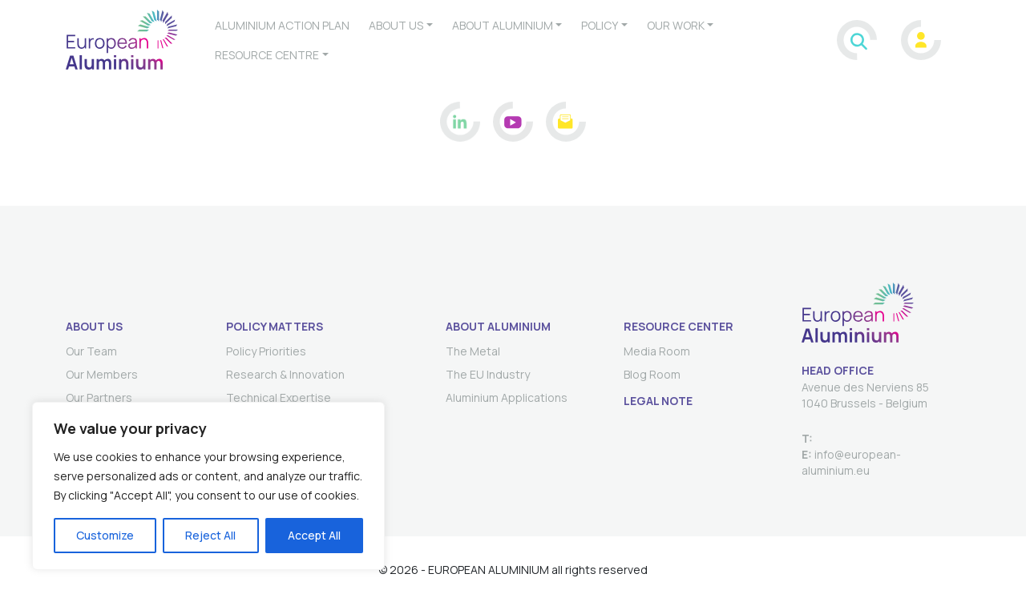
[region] (208, 486)
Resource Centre (267, 54)
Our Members (102, 374)
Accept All (314, 535)
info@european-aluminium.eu (851, 462)
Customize (105, 535)
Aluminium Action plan (282, 25)
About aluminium (502, 25)
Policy (599, 25)
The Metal (473, 351)
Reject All (210, 535)
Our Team (91, 351)
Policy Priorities (266, 351)
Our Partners (99, 397)
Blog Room (652, 374)
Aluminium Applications (507, 397)
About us (396, 25)
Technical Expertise (278, 397)
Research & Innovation (285, 374)
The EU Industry (488, 374)
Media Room (657, 351)
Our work (676, 25)
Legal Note (658, 400)
